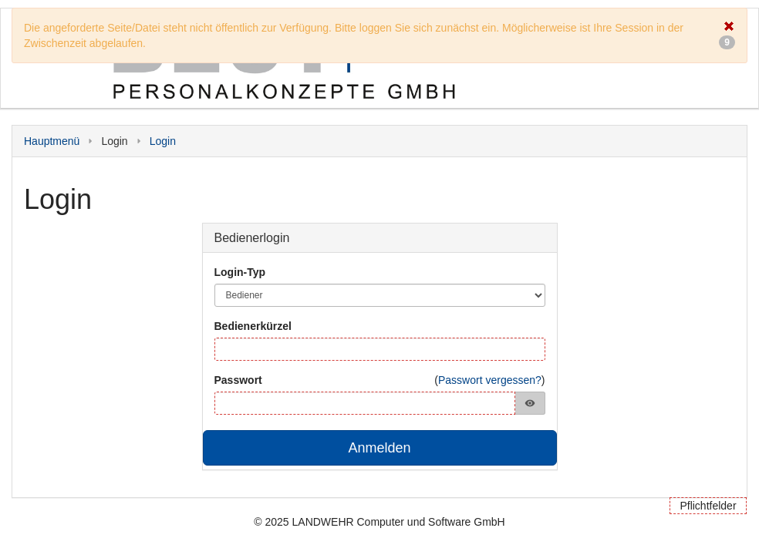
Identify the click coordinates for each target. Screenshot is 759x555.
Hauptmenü (51, 141)
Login (163, 141)
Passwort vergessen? (489, 380)
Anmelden (379, 448)
